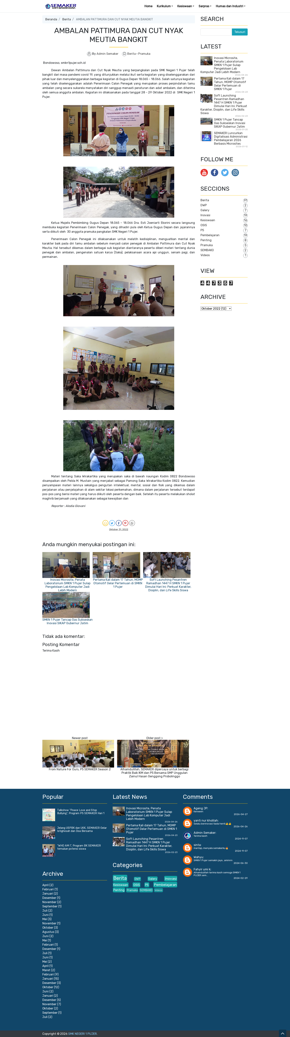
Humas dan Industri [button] (229, 6)
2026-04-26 (241, 826)
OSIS (203, 225)
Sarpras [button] (204, 6)
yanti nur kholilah (206, 820)
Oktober (47, 927)
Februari (48, 889)
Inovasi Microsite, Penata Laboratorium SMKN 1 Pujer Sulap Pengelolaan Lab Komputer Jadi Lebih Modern (67, 585)
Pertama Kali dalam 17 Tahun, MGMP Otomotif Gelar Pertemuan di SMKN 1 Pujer (118, 583)
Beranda (51, 19)
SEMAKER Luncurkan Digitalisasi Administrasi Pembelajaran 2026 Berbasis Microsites (230, 138)
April (45, 885)
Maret (46, 970)
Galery (204, 210)
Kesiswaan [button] (184, 6)
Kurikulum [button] (164, 6)
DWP (203, 205)
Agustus (48, 932)
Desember (49, 898)
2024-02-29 (241, 878)
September (50, 906)
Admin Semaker (204, 832)
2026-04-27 (241, 814)
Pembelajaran (210, 235)
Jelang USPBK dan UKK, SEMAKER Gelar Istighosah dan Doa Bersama (82, 829)
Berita (66, 19)
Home (148, 6)
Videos (205, 255)
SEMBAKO (207, 250)
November (49, 902)
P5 (202, 230)
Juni (45, 915)
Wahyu (198, 857)
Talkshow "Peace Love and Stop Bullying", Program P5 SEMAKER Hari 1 (80, 812)
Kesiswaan (207, 220)
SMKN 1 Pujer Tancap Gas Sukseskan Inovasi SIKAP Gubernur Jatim (67, 621)
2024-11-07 (241, 838)
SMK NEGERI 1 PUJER (82, 1034)
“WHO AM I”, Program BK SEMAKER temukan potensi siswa (79, 847)
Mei (44, 919)
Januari (47, 893)
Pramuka (144, 53)
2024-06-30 (241, 863)
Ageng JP (200, 808)
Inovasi (205, 215)
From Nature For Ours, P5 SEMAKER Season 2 (80, 769)
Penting (206, 240)
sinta (197, 845)
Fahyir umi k (202, 869)
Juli (45, 910)
